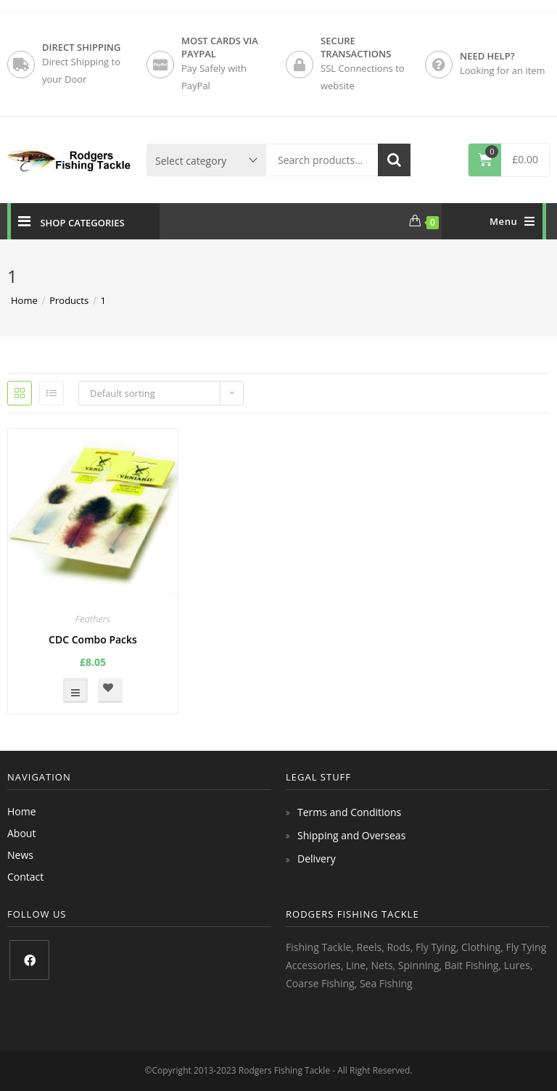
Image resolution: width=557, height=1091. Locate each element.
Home (21, 811)
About (21, 833)
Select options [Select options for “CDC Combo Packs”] (75, 690)
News (20, 855)
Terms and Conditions (349, 812)
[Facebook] (29, 960)
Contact (25, 877)
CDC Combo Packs (93, 639)
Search (394, 160)
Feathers (92, 618)
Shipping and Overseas (351, 835)
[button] (110, 690)
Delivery (316, 858)
